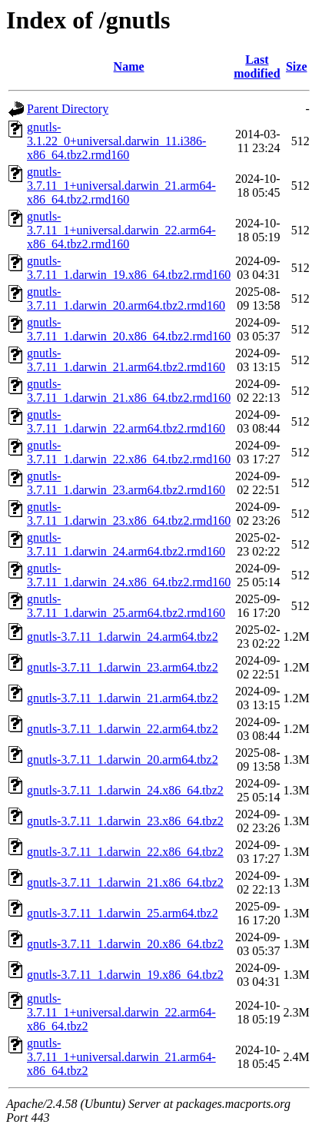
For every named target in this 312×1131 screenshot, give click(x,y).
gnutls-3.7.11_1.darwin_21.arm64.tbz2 (122, 698)
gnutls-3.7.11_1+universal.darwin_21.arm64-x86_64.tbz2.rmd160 (121, 185)
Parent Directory (67, 108)
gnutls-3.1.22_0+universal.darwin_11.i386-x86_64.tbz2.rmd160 (116, 141)
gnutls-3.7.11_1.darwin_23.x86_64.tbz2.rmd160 (129, 513)
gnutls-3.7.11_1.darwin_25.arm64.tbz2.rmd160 (126, 605)
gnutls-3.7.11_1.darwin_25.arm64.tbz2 (122, 913)
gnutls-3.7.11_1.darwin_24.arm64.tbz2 (122, 636)
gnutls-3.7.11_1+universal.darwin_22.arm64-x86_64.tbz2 (121, 1012)
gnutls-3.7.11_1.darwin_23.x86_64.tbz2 (125, 821)
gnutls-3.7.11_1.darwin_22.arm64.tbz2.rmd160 (126, 421)
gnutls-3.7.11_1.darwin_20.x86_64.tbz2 (125, 943)
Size (296, 66)
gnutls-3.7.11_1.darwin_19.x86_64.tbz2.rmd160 (129, 267)
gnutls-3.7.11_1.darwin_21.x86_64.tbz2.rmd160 (129, 390)
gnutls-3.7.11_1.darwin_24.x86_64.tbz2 (125, 790)
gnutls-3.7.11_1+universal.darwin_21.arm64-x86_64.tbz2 (121, 1056)
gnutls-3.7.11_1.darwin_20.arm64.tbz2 (122, 759)
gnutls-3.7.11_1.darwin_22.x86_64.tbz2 (125, 851)
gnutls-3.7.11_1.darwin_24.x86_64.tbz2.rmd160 (129, 575)
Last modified (257, 66)
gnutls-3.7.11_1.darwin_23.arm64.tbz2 (122, 667)
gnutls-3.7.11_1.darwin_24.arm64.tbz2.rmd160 (126, 544)
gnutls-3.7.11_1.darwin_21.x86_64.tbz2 (125, 882)
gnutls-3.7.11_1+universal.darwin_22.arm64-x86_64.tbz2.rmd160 (121, 230)
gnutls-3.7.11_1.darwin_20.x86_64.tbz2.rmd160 (129, 329)
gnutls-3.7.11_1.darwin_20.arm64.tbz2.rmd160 (126, 298)
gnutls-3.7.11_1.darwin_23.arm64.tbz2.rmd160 (126, 482)
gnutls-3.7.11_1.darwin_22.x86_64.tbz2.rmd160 (129, 452)
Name (129, 66)
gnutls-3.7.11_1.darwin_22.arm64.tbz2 (122, 728)
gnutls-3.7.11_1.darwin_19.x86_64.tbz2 (125, 974)
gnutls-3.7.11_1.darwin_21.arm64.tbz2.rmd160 (126, 360)
